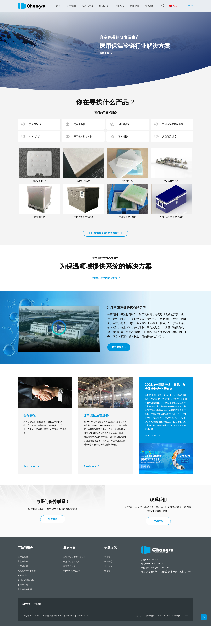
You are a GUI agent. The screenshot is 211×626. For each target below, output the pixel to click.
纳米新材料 (23, 585)
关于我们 (71, 5)
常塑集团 (37, 604)
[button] (184, 6)
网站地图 (150, 615)
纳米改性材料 (69, 566)
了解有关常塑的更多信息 (105, 277)
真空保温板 (23, 561)
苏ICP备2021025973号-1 (169, 615)
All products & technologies (103, 232)
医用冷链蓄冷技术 (71, 561)
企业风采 (119, 5)
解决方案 (104, 5)
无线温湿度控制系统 (27, 571)
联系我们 (149, 5)
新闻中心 (134, 5)
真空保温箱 (23, 557)
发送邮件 (52, 519)
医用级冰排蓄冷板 (26, 580)
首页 (58, 5)
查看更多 (106, 53)
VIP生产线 (22, 575)
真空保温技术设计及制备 (74, 557)
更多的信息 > (119, 347)
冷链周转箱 (23, 566)
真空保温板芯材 (25, 589)
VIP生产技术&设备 (71, 571)
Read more (31, 466)
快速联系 (158, 521)
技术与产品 (87, 5)
